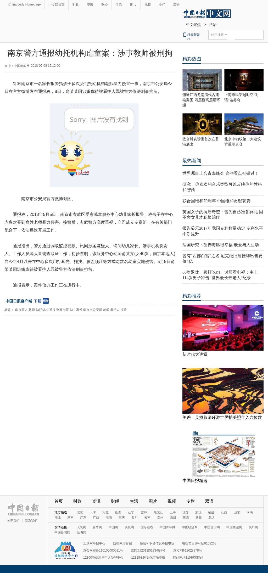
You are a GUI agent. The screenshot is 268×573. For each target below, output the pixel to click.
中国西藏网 (234, 527)
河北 (105, 512)
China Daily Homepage (24, 4)
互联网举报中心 (94, 543)
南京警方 (21, 310)
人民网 (81, 527)
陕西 (186, 517)
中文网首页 (56, 5)
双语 (176, 5)
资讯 (90, 5)
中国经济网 (190, 527)
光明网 (81, 532)
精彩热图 (191, 58)
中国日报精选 (195, 480)
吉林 (144, 512)
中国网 (113, 527)
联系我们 (31, 521)
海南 (109, 517)
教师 (32, 310)
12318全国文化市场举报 (148, 557)
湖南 (70, 517)
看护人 (115, 310)
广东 (83, 517)
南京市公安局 (92, 310)
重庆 (122, 517)
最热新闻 (191, 160)
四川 (134, 517)
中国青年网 (167, 527)
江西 (224, 512)
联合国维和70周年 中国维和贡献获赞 (216, 201)
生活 (119, 5)
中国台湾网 (212, 527)
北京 (80, 512)
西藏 (173, 517)
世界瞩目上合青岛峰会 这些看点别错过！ (220, 173)
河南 (250, 512)
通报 (52, 310)
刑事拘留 (62, 310)
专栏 (162, 5)
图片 (133, 5)
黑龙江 (158, 512)
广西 (96, 517)
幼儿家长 (76, 310)
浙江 (198, 512)
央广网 (253, 527)
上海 (173, 512)
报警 (123, 310)
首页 (58, 501)
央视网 (129, 527)
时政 (75, 5)
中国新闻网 (62, 532)
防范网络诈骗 (122, 543)
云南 (147, 517)
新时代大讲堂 (195, 354)
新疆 (199, 517)
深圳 (211, 517)
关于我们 (13, 521)
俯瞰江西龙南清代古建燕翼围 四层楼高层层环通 (201, 100)
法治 (212, 25)
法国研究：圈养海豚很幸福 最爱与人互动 (220, 245)
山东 (237, 512)
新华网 (97, 527)
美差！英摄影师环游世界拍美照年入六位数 (222, 417)
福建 (211, 512)
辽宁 (131, 512)
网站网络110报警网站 (188, 557)
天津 (93, 512)
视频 (147, 5)
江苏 (185, 512)
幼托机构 (42, 310)
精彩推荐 (191, 296)
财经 (104, 5)
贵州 (160, 517)
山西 (118, 512)
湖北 (57, 517)
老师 (106, 310)
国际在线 (147, 527)
